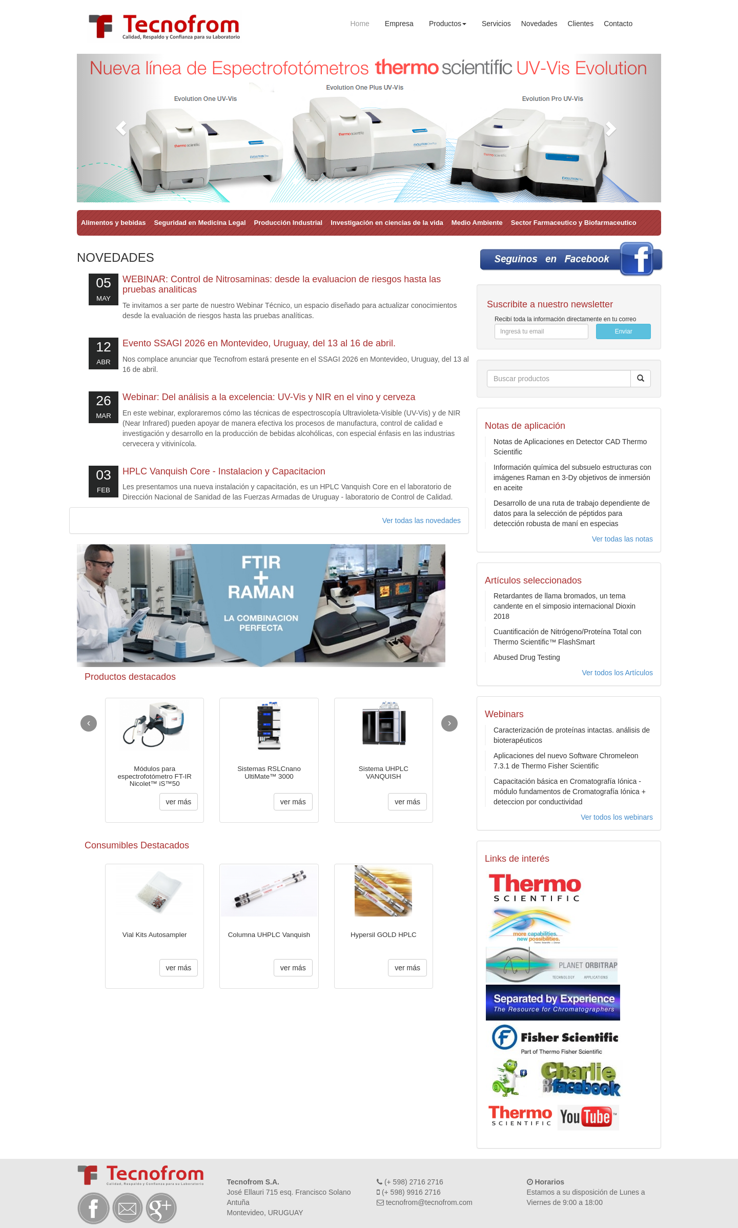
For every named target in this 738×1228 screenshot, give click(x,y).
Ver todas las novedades (421, 520)
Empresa (399, 23)
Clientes (581, 23)
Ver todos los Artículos (617, 673)
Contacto (618, 23)
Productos (447, 23)
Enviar (623, 331)
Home (360, 23)
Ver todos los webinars (617, 817)
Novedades (539, 23)
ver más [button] (179, 802)
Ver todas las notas (622, 539)
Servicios (496, 23)
